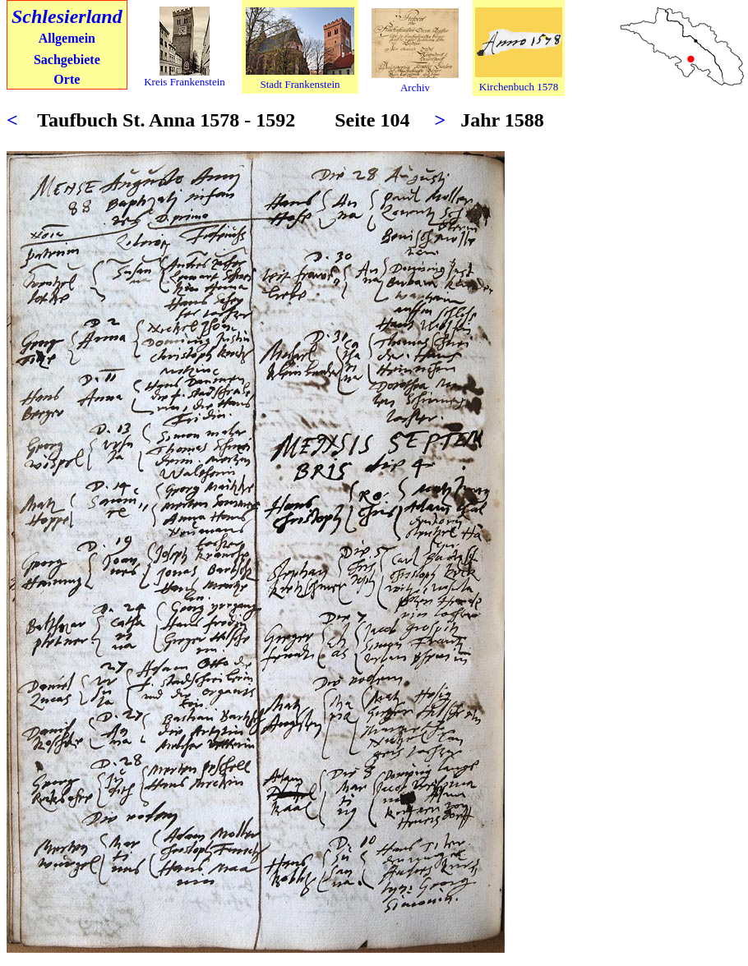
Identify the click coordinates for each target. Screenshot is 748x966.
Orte (66, 79)
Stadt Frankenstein (299, 84)
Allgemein (67, 38)
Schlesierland (67, 16)
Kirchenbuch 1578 (518, 86)
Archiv (415, 87)
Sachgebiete (67, 60)
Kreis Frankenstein (184, 82)
